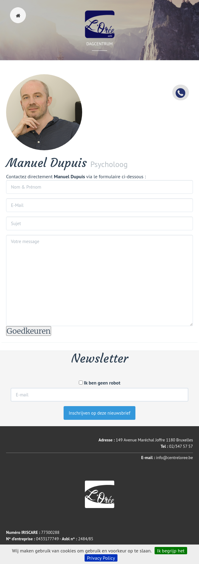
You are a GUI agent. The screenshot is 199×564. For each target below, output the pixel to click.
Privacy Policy (101, 558)
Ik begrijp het (171, 551)
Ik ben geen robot (99, 383)
